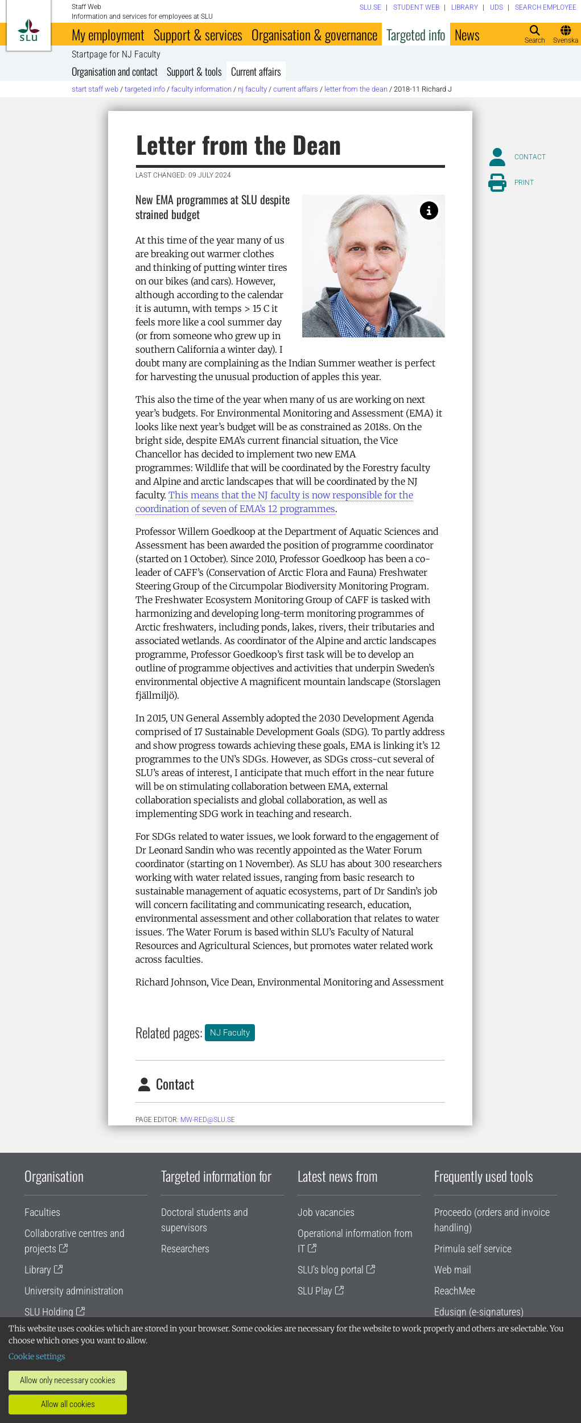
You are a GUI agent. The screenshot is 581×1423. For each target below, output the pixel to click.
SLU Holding (48, 1312)
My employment (108, 34)
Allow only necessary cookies (68, 1380)
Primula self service (473, 1249)
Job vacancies (326, 1212)
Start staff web (95, 89)
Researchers (185, 1249)
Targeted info (416, 34)
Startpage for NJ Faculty (116, 54)
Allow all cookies (68, 1404)
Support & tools (194, 71)
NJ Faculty (252, 89)
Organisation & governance (314, 34)
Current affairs (256, 71)
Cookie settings (37, 1356)
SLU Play (315, 1291)
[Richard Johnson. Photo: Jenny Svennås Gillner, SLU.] (429, 210)
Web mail (452, 1270)
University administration (73, 1291)
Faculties (42, 1212)
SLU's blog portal (331, 1270)
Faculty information (201, 89)
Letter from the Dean (356, 89)
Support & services (198, 34)
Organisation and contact (115, 71)
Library (37, 1270)
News (467, 34)
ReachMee (454, 1291)
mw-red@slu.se (207, 1120)
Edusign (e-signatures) (479, 1312)
